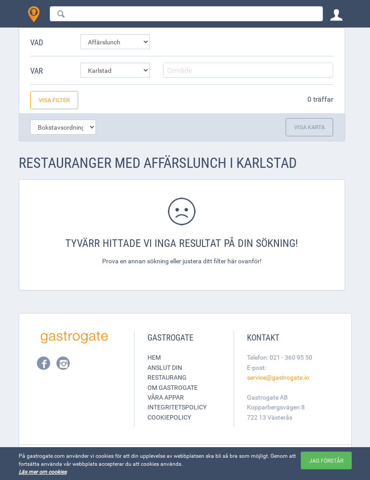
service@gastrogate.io (278, 377)
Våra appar (165, 397)
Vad (36, 42)
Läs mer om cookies (43, 471)
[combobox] (186, 13)
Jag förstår (326, 460)
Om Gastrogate (172, 387)
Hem (154, 357)
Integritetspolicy (177, 407)
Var (36, 70)
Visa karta (309, 127)
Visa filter (54, 100)
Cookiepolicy (169, 417)
